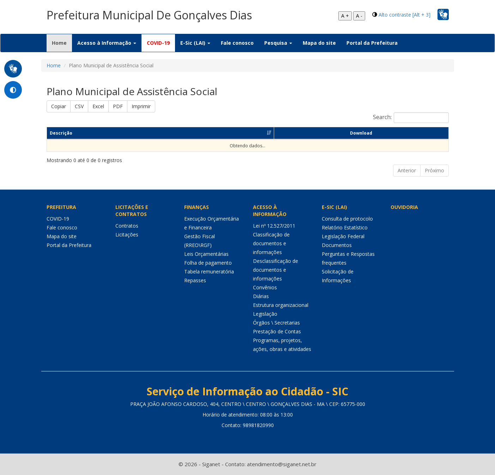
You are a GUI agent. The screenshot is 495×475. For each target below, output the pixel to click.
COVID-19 (158, 42)
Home (62, 42)
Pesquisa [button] (278, 42)
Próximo (434, 170)
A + (345, 15)
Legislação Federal (343, 236)
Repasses (195, 280)
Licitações (126, 234)
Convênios (265, 287)
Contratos (126, 225)
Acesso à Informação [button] (106, 42)
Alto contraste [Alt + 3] (404, 14)
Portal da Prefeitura (372, 42)
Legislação (265, 313)
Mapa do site (319, 42)
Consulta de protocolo (347, 218)
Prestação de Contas (277, 331)
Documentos (337, 245)
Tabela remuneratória (209, 271)
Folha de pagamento (208, 262)
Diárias (261, 296)
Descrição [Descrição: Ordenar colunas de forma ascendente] (61, 133)
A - (359, 15)
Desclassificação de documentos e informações (275, 270)
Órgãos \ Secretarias (276, 322)
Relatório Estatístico (345, 227)
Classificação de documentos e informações (271, 243)
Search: (411, 117)
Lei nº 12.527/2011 (274, 225)
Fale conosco (237, 42)
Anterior (407, 170)
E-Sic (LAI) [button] (195, 42)
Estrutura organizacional (280, 305)
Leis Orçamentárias (206, 254)
